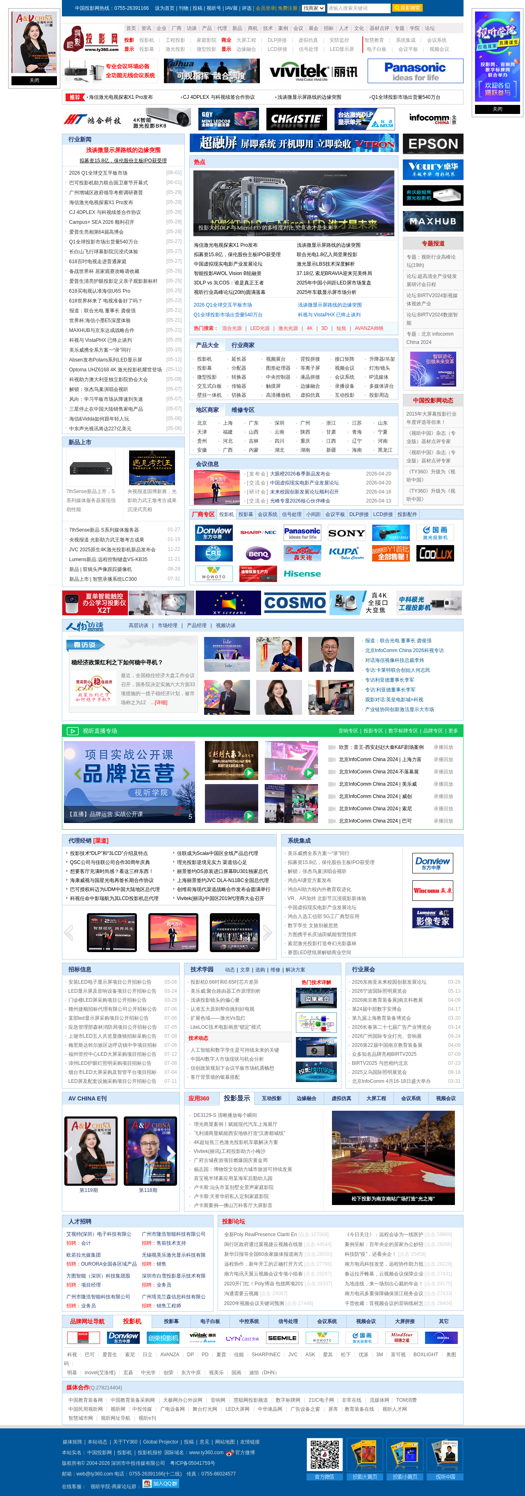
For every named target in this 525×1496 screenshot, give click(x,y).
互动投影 (345, 395)
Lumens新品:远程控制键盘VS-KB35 (108, 559)
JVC (293, 1354)
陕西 (305, 432)
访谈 (192, 28)
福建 (228, 432)
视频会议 (439, 49)
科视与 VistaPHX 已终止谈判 (100, 340)
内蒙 (254, 450)
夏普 (221, 1354)
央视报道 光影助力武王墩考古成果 (106, 540)
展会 (313, 28)
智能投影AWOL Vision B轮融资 (228, 273)
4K (310, 328)
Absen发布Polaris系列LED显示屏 (105, 360)
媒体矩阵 (72, 1442)
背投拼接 (310, 359)
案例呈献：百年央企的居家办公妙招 (384, 1244)
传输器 (239, 386)
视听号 (214, 8)
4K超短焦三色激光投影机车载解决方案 (236, 1142)
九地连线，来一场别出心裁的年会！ (384, 1284)
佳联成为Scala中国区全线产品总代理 (217, 853)
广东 (254, 423)
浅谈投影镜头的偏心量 (215, 1000)
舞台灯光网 (205, 1409)
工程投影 (175, 40)
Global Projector (160, 1442)
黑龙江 (385, 450)
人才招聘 (79, 1221)
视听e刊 (147, 1418)
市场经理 (167, 625)
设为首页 (165, 8)
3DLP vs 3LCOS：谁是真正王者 (229, 283)
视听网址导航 (115, 1418)
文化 (359, 28)
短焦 (341, 328)
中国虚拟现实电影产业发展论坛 (228, 264)
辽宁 (357, 441)
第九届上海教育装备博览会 (381, 1018)
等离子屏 (310, 368)
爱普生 (109, 1354)
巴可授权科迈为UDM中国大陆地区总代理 (115, 889)
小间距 (313, 514)
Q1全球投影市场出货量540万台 (406, 104)
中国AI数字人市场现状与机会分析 (227, 1059)
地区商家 (207, 410)
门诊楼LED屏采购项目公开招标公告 (107, 1000)
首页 (131, 28)
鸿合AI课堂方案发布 (310, 880)
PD (205, 1354)
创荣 (168, 1373)
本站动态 (97, 1442)
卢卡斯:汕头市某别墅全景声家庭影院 (234, 1187)
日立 (147, 1354)
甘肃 (331, 432)
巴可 (90, 1354)
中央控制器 (278, 377)
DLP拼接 (277, 40)
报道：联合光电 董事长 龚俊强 (102, 311)
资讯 (146, 28)
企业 (161, 28)
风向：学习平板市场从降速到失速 (106, 399)
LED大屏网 (237, 1409)
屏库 (333, 1409)
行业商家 (243, 345)
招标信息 (79, 969)
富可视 (398, 1354)
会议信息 (207, 464)
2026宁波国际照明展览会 (379, 991)
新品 (237, 28)
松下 (346, 1354)
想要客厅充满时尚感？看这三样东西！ (112, 871)
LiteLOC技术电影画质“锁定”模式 (226, 1027)
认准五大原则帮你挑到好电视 (223, 1009)
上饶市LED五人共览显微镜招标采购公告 (112, 1036)
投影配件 (407, 514)
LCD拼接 (277, 49)
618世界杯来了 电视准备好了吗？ (106, 301)
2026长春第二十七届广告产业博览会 (392, 1027)
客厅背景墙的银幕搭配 (215, 1077)
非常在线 (351, 1400)
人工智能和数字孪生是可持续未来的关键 (235, 1050)
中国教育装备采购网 (133, 1400)
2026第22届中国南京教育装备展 (387, 1045)
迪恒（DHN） (264, 1373)
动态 (230, 970)
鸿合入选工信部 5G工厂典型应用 (323, 916)
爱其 (328, 1354)
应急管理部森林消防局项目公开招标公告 (112, 1027)
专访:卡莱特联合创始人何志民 (397, 670)
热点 (199, 162)
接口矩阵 (345, 359)
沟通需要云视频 (241, 1293)
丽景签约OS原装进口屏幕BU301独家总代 (222, 871)
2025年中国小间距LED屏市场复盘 (334, 283)
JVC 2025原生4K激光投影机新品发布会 (112, 549)
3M (379, 1354)
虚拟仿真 (308, 40)
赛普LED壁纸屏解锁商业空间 (319, 952)
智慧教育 (374, 40)
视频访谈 (226, 625)
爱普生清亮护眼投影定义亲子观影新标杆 (113, 281)
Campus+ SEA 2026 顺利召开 (102, 222)
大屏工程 (246, 40)
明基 (72, 1373)
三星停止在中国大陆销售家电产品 (106, 409)
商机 (253, 28)
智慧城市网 (80, 1418)
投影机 (146, 40)
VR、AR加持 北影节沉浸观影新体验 (327, 898)
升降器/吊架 (382, 359)
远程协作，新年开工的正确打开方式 (263, 1264)
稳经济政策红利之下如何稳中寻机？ (117, 662)
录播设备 (345, 386)
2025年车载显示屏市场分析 (327, 292)
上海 (228, 423)
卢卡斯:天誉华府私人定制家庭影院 (231, 1196)
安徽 (202, 450)
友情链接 (250, 1442)
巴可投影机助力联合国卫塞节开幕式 (108, 183)
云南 (279, 432)
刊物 (184, 8)
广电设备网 (172, 1409)
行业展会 (363, 969)
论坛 (430, 28)
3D (324, 328)
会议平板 (408, 49)
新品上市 (79, 442)
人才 (344, 28)
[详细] (161, 702)
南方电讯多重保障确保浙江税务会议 (384, 1293)
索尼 (130, 1354)
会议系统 (437, 40)
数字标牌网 (288, 1400)
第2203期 (142, 1190)
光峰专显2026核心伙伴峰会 (300, 501)
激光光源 (288, 328)
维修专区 (243, 410)
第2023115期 (83, 1190)
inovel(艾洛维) (100, 1373)
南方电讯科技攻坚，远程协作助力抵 (384, 1264)
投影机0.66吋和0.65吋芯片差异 (225, 982)
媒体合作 (77, 1387)
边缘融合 (246, 49)
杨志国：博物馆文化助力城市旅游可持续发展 (243, 1169)
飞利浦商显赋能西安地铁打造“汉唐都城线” (240, 1133)
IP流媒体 (379, 377)
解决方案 (295, 970)
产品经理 (197, 625)
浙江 (331, 423)
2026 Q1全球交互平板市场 (98, 173)
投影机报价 (150, 1452)
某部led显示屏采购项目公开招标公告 (108, 1018)
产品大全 (207, 345)
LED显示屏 (342, 49)
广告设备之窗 (305, 1409)
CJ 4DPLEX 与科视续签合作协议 (219, 104)
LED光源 (260, 328)
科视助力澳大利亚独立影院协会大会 (108, 379)
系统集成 (406, 40)
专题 (400, 28)
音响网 (218, 1400)
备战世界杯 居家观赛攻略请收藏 (104, 271)
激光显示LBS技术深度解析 (326, 264)
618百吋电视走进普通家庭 (98, 261)
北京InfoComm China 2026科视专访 (404, 650)
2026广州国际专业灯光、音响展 (387, 1036)
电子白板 (376, 49)
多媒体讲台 (381, 386)
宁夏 (383, 432)
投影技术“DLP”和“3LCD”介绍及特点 (109, 853)
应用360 (199, 1098)
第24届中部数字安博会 (377, 1009)
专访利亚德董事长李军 (389, 680)
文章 (245, 970)
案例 (283, 28)
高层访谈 (138, 625)
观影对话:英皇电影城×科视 (394, 700)
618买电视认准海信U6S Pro (99, 291)
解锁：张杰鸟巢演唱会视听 (98, 389)
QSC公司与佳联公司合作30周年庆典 (110, 862)
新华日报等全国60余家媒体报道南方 (263, 1254)
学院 (415, 28)
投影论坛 (233, 1221)
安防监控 (339, 40)
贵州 (202, 441)
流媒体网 (379, 1400)
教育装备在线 (359, 1409)
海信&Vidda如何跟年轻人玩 (99, 419)
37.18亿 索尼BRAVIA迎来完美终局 (335, 273)
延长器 (239, 359)
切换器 (239, 395)
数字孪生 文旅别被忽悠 (313, 925)
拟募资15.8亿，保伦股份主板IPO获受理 (123, 161)
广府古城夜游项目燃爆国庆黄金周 (231, 1160)
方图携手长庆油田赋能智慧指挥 (322, 934)
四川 (279, 441)
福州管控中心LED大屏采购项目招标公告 (112, 1054)
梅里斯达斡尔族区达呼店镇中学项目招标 (112, 1045)
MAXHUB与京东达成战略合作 (101, 330)
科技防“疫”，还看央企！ (371, 1254)
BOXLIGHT (426, 1354)
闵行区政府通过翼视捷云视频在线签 (263, 1244)
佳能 (239, 1354)
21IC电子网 (321, 1400)
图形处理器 (278, 368)
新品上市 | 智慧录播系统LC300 (103, 579)
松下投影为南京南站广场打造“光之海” (393, 1199)
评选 (247, 8)
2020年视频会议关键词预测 (254, 1303)
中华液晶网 (270, 1409)
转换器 (239, 377)
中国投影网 (99, 1452)
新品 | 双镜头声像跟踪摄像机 (100, 569)
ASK (310, 1354)
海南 (357, 450)
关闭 (34, 80)
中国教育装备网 (85, 1400)
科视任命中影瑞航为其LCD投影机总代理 (114, 898)
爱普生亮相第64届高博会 (96, 232)
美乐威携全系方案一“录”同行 (100, 350)
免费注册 (288, 8)
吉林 (254, 441)
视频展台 (276, 359)
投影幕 (146, 49)
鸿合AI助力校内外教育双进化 (319, 889)
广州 (305, 423)
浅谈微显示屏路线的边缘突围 (309, 104)
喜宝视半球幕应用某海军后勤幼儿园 (233, 1178)
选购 (260, 970)
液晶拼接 (310, 377)
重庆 (305, 441)
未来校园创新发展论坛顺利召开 (304, 492)
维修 (275, 970)
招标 (329, 28)
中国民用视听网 (85, 1409)
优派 (363, 1354)
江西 (331, 441)
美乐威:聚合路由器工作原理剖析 (226, 991)
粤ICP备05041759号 (192, 1463)
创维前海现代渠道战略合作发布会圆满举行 (223, 889)
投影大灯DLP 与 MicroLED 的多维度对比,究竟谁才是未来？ (268, 228)
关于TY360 (125, 1442)
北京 (202, 423)
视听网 (118, 1409)
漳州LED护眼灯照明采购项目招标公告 (110, 1063)
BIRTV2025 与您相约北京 (380, 1063)
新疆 (331, 450)
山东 (383, 423)
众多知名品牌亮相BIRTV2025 (384, 1054)
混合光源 (232, 328)
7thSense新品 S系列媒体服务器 (104, 530)
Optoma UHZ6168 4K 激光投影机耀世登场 (115, 370)
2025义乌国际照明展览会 (379, 1072)
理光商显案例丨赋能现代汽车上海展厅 (235, 1124)
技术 (268, 28)
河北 (228, 441)
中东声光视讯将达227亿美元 (100, 429)
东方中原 (191, 1373)
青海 (357, 432)
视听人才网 (394, 1409)
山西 (254, 432)
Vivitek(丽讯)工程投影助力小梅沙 (230, 1151)
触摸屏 (273, 386)
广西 (228, 450)
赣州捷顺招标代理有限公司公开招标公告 (112, 1009)
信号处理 (308, 49)
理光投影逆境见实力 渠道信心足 (212, 862)
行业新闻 (79, 139)
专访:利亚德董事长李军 (390, 690)
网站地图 (225, 1442)
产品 (207, 28)
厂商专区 (203, 514)
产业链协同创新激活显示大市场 (399, 709)
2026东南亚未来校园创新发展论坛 (389, 982)
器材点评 (379, 28)
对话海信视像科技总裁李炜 (394, 660)
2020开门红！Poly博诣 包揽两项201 (263, 1284)
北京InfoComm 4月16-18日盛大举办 (391, 1081)
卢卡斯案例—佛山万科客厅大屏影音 (233, 1205)
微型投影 (206, 49)
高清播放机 (278, 395)
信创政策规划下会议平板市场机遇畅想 (232, 1068)
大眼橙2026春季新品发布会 (300, 474)
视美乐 (216, 1373)
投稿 (197, 8)
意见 (204, 1442)
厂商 (177, 28)
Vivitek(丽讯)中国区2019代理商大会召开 (221, 898)
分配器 (239, 368)
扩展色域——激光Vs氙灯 (218, 1018)
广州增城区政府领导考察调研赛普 (106, 193)
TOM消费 (406, 1400)
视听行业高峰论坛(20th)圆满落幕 (230, 292)
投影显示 (237, 1098)
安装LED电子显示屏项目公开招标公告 (110, 982)
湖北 (279, 450)
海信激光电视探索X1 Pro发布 (121, 104)
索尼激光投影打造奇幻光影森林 (322, 943)
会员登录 (265, 8)
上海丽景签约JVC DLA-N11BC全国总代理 (223, 880)
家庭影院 (206, 40)
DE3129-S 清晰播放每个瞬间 (225, 1115)
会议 (298, 28)
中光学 (148, 1373)
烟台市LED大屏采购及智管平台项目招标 (112, 1072)
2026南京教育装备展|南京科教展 (387, 1000)
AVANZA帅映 (369, 328)
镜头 (385, 368)
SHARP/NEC (266, 1354)
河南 (383, 441)
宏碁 (128, 1373)
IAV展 (231, 8)
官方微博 (240, 1452)
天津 (202, 432)
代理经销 (79, 840)
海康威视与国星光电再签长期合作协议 (112, 880)
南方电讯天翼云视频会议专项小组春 (263, 1274)
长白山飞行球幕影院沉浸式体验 (103, 252)
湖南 (305, 450)
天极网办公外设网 (182, 1400)
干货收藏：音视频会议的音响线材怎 (384, 1303)
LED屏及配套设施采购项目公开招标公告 (112, 1081)
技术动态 (198, 1038)
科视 (72, 1354)
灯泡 (374, 368)
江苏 (357, 423)
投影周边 (379, 395)
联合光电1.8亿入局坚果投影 (327, 254)
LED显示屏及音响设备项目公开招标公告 (112, 991)
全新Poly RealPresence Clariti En (260, 1234)
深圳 (279, 423)
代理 (222, 28)
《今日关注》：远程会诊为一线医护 (384, 1234)
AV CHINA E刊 (87, 1098)
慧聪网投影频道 (251, 1400)
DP (190, 1354)
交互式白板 (209, 386)
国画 (236, 1373)
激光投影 (175, 49)
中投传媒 (142, 1409)
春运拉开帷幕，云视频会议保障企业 (384, 1274)
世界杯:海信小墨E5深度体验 (100, 320)
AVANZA (169, 1354)
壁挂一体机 (209, 395)
